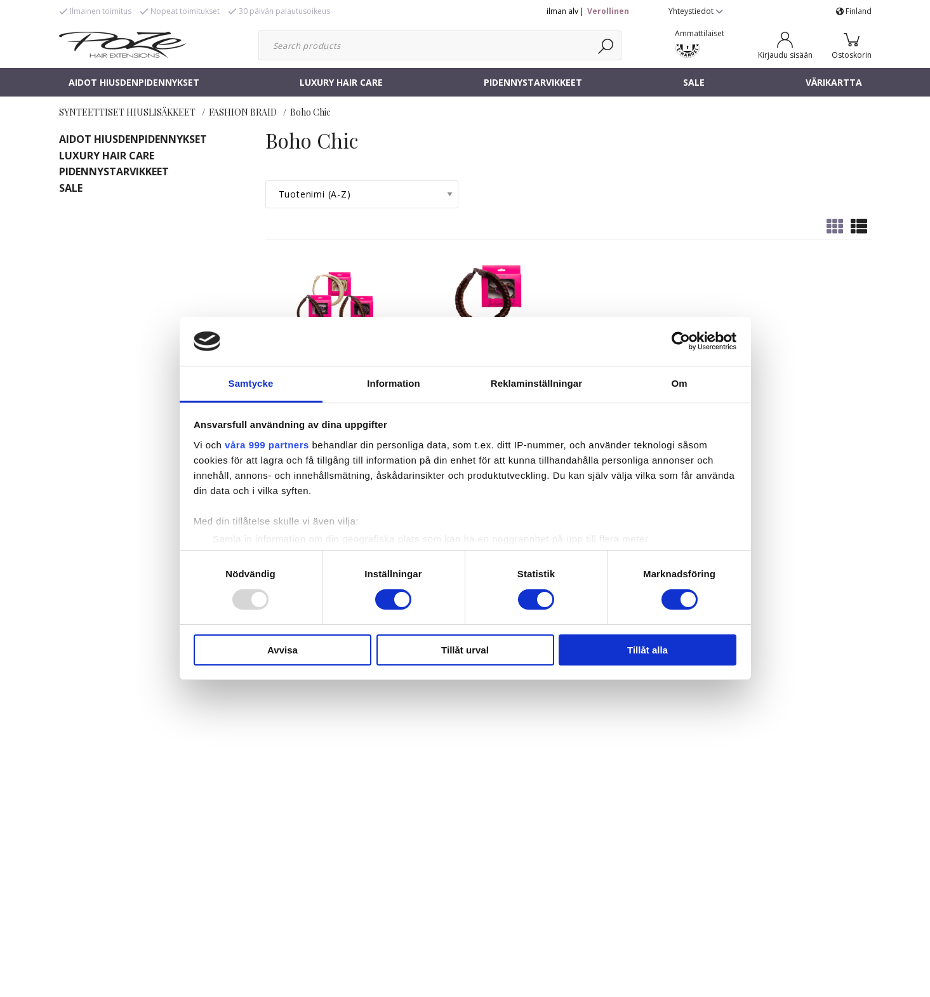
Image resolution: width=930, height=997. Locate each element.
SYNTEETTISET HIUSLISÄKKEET (127, 112)
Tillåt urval (465, 650)
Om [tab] (679, 383)
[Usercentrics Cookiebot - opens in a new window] (680, 341)
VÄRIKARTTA (834, 82)
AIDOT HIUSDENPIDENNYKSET (134, 82)
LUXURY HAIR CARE (341, 82)
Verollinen (608, 11)
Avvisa (282, 650)
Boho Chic (310, 112)
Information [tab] (393, 383)
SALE (694, 82)
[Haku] (606, 45)
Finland (854, 11)
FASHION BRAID (243, 112)
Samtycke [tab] (251, 383)
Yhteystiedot (695, 11)
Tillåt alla (647, 650)
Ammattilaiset (699, 33)
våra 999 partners (267, 444)
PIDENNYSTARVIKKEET (533, 82)
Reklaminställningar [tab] (536, 383)
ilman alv (562, 11)
